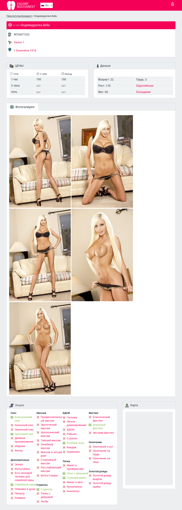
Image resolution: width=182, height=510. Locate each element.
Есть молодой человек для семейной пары (24, 476)
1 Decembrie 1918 (22, 50)
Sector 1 (16, 42)
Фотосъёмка (22, 468)
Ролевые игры (75, 442)
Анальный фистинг (99, 426)
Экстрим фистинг (103, 432)
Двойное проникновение (24, 439)
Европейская (144, 85)
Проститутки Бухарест (19, 16)
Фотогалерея (22, 107)
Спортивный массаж (48, 461)
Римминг (20, 497)
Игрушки (20, 446)
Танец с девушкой (47, 495)
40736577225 (21, 34)
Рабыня (71, 434)
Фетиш (19, 450)
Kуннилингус (74, 486)
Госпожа (72, 417)
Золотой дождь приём (102, 485)
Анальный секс (24, 425)
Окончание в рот (103, 446)
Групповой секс (24, 434)
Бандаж (71, 447)
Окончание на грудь (101, 452)
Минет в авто (75, 482)
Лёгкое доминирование (76, 423)
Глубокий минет (76, 477)
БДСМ (70, 429)
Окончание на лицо (101, 460)
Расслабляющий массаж (51, 469)
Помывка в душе (25, 489)
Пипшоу (20, 493)
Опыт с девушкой (77, 473)
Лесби (44, 501)
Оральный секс (24, 429)
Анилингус (73, 491)
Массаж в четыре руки (51, 454)
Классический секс (23, 418)
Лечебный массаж (47, 446)
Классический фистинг (101, 418)
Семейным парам (26, 484)
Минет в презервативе (75, 467)
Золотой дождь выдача (102, 477)
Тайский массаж (51, 440)
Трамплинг (73, 451)
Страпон (72, 438)
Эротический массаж (49, 426)
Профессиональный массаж (51, 418)
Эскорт (19, 464)
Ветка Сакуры (49, 475)
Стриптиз (46, 489)
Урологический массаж (50, 434)
